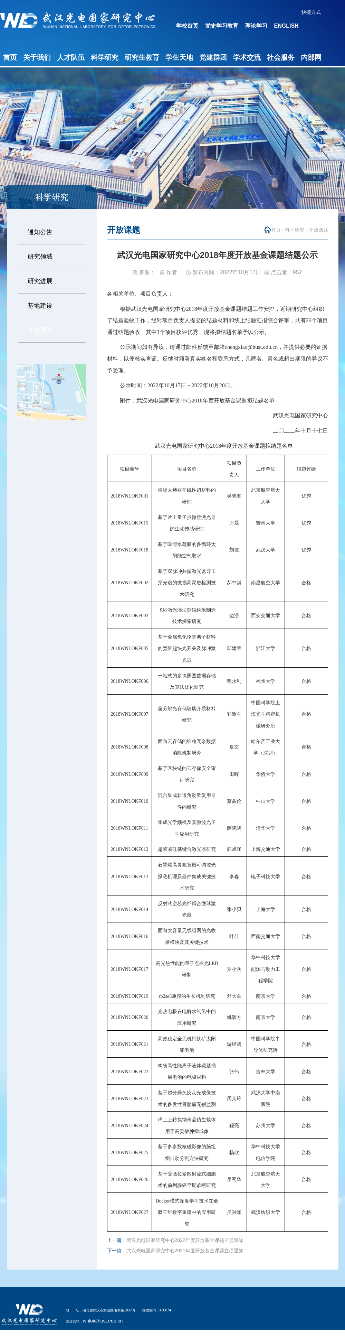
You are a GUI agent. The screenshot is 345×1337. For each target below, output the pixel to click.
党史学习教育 (221, 26)
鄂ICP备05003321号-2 (142, 1332)
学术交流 (247, 57)
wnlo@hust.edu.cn (103, 1321)
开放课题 (40, 330)
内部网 (311, 57)
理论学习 (256, 26)
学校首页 (187, 26)
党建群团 (213, 57)
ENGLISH (286, 26)
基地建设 (40, 305)
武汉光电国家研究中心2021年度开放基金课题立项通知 (184, 1250)
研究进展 (40, 281)
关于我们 (37, 57)
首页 (10, 57)
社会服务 (281, 57)
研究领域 (40, 256)
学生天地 (179, 57)
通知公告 (40, 232)
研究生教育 (142, 57)
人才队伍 (71, 57)
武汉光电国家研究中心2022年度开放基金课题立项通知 (184, 1240)
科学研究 (104, 57)
